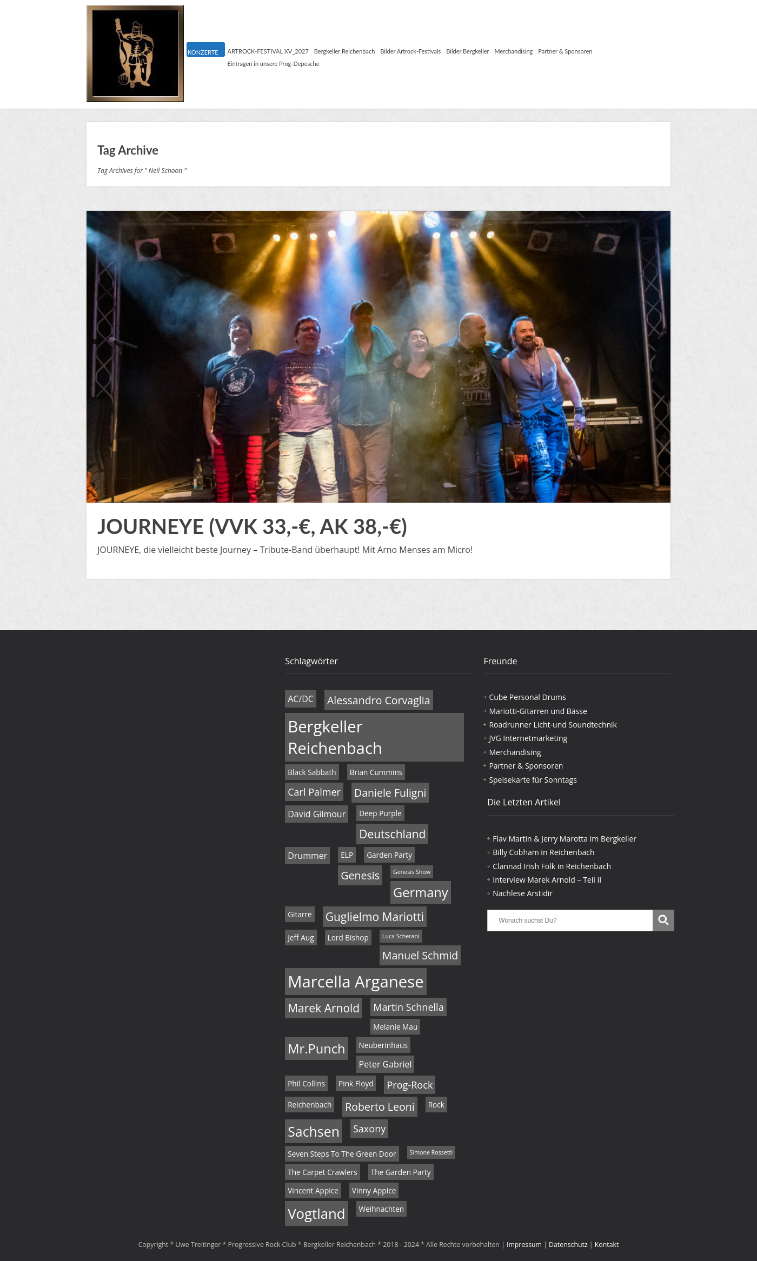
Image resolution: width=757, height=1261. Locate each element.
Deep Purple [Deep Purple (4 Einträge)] (380, 813)
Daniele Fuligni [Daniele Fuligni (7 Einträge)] (390, 792)
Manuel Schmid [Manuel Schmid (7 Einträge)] (420, 955)
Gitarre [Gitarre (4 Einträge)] (300, 914)
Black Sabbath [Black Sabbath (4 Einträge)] (312, 772)
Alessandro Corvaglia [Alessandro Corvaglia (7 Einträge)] (378, 700)
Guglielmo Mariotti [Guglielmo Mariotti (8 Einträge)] (375, 916)
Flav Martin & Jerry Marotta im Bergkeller (564, 838)
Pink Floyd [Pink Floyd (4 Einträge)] (355, 1083)
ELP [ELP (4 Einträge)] (347, 855)
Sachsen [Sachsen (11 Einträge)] (314, 1131)
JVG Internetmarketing (528, 738)
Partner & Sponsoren (565, 51)
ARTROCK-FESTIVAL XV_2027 (268, 51)
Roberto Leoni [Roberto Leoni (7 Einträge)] (379, 1106)
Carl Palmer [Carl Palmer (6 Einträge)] (314, 791)
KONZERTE (203, 52)
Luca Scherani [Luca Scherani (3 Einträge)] (401, 936)
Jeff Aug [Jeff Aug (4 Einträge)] (301, 937)
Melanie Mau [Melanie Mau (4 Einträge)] (395, 1027)
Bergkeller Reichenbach (344, 51)
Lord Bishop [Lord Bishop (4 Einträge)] (348, 937)
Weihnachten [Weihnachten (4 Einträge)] (381, 1209)
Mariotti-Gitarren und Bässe (538, 711)
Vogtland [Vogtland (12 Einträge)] (316, 1213)
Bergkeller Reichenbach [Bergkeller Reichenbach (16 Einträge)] (335, 737)
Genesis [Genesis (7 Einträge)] (360, 875)
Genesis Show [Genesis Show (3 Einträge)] (411, 872)
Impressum (524, 1244)
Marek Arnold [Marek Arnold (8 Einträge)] (324, 1008)
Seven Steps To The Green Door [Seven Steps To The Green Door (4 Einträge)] (342, 1154)
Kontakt (607, 1244)
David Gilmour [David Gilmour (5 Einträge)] (317, 814)
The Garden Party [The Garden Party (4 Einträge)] (401, 1172)
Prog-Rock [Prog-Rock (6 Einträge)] (410, 1084)
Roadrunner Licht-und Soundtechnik (553, 724)
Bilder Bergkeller (467, 51)
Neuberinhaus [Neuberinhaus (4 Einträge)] (383, 1045)
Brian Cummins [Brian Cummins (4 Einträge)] (376, 772)
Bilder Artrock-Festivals (410, 51)
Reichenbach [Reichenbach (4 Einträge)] (309, 1104)
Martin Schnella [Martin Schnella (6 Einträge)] (408, 1006)
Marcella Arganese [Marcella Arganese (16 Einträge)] (356, 981)
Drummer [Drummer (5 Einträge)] (307, 856)
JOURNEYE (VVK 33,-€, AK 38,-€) (252, 525)
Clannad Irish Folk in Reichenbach (552, 866)
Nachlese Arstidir (523, 893)
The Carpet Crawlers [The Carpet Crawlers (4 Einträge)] (322, 1172)
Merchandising (514, 51)
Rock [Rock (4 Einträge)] (436, 1104)
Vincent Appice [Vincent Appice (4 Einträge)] (313, 1190)
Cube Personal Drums (527, 697)
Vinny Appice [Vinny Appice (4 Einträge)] (374, 1190)
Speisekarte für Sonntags (532, 780)
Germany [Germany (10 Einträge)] (420, 892)
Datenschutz (568, 1244)
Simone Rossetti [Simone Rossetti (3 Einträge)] (431, 1152)
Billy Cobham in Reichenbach (543, 852)
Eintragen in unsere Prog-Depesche (274, 63)
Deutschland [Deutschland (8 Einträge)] (392, 834)
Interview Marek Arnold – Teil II (547, 880)
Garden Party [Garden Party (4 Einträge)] (389, 855)
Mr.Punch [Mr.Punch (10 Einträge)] (316, 1048)
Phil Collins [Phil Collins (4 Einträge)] (306, 1083)
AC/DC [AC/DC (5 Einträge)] (301, 699)
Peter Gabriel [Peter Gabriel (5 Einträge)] (385, 1064)
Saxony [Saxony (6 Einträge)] (369, 1128)
